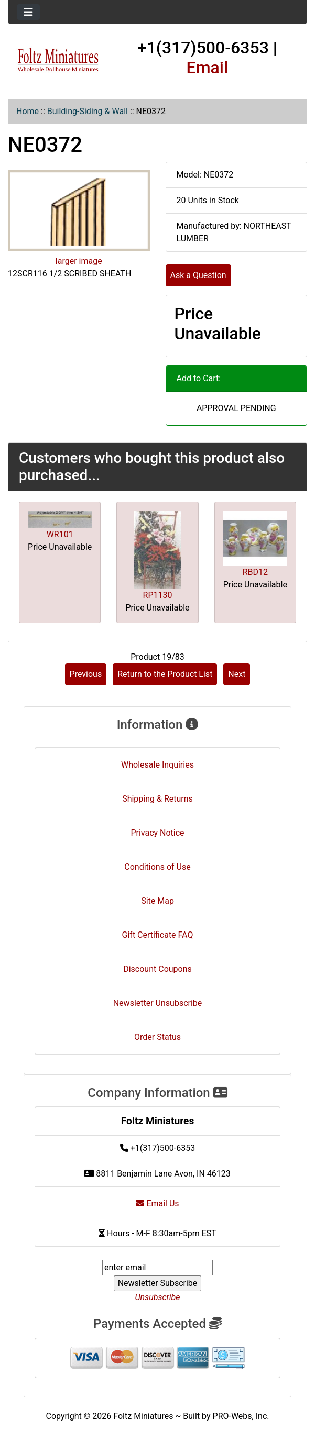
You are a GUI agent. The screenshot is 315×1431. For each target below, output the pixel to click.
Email (208, 67)
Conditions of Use (157, 867)
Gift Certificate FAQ (157, 935)
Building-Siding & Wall (87, 111)
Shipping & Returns (157, 799)
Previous (86, 674)
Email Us (157, 1203)
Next (236, 674)
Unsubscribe (157, 1297)
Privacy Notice (157, 833)
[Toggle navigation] (28, 12)
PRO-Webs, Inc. (241, 1416)
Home (27, 111)
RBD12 (255, 572)
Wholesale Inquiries (157, 765)
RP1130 (157, 595)
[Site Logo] (58, 60)
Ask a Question (198, 275)
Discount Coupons (157, 969)
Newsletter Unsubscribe (157, 1003)
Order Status (157, 1037)
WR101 (60, 534)
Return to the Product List (164, 674)
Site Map (157, 901)
